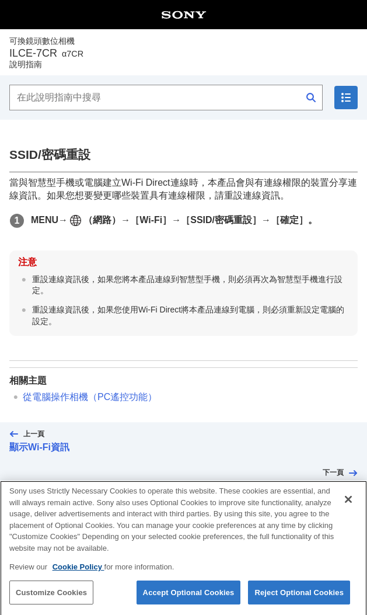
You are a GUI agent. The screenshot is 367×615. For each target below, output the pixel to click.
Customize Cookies (51, 600)
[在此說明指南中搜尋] (166, 97)
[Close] (348, 507)
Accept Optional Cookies (189, 600)
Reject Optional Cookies (299, 600)
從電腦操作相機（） (90, 397)
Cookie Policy (78, 574)
